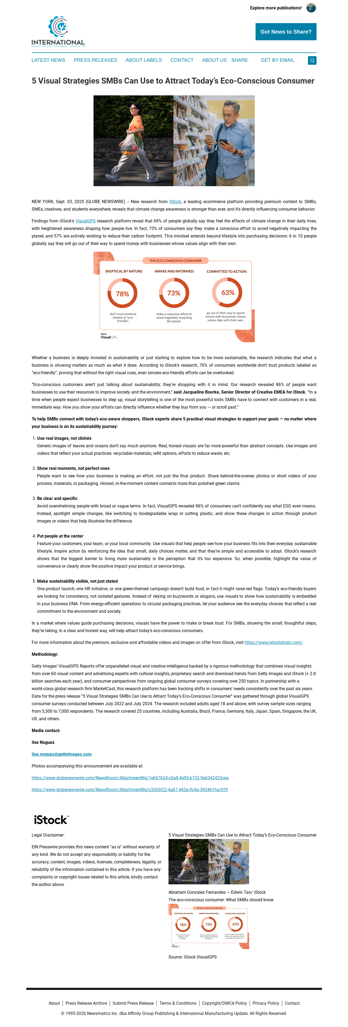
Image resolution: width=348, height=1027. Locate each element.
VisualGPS (86, 221)
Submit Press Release (133, 1003)
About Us (214, 60)
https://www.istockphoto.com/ (274, 642)
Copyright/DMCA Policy (224, 1003)
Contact (182, 60)
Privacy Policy (266, 1003)
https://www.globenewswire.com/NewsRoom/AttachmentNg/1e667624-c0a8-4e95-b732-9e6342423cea (130, 777)
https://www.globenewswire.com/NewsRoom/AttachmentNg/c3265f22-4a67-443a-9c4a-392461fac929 (130, 789)
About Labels (144, 60)
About (54, 1003)
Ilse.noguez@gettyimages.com (62, 754)
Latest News (48, 60)
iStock (175, 201)
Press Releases (95, 60)
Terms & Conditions (177, 1003)
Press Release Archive (86, 1003)
